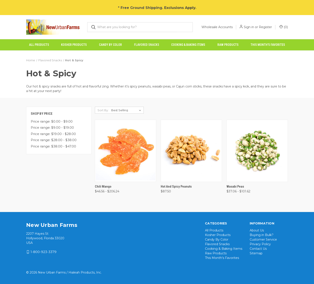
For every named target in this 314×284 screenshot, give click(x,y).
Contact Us (258, 249)
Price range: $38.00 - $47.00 (53, 146)
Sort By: (103, 110)
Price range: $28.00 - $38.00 (54, 140)
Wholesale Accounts (217, 27)
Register (265, 27)
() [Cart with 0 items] (283, 27)
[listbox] (127, 110)
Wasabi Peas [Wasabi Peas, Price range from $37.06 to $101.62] (235, 186)
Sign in (249, 27)
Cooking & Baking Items (188, 44)
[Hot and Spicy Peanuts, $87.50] (191, 151)
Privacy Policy (260, 244)
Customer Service (263, 239)
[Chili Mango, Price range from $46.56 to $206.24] (125, 151)
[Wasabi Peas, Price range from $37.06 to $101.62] (257, 151)
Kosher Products (74, 44)
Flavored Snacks (146, 44)
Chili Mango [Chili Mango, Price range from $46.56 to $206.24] (103, 186)
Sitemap (256, 253)
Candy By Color (110, 44)
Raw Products (228, 44)
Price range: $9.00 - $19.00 (52, 127)
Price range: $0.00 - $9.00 (52, 121)
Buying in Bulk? (261, 235)
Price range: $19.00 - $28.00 (53, 134)
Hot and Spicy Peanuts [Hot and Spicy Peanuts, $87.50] (176, 186)
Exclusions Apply (179, 8)
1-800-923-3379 (43, 252)
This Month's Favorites (268, 44)
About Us (257, 230)
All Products (39, 44)
